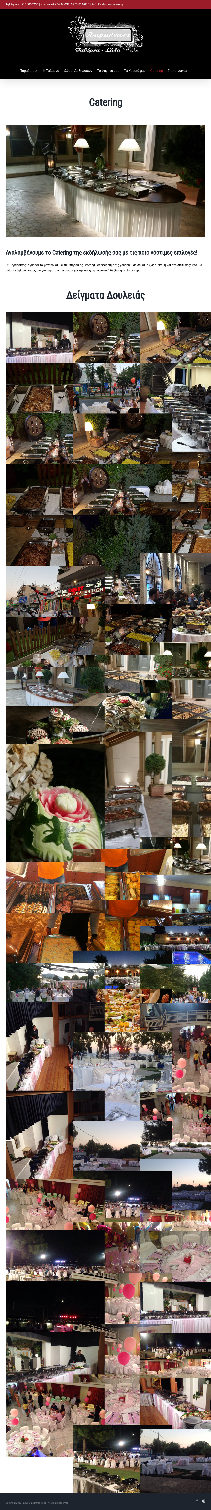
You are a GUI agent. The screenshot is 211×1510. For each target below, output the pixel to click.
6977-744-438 (60, 4)
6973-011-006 (80, 4)
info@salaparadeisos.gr (108, 4)
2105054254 (30, 4)
